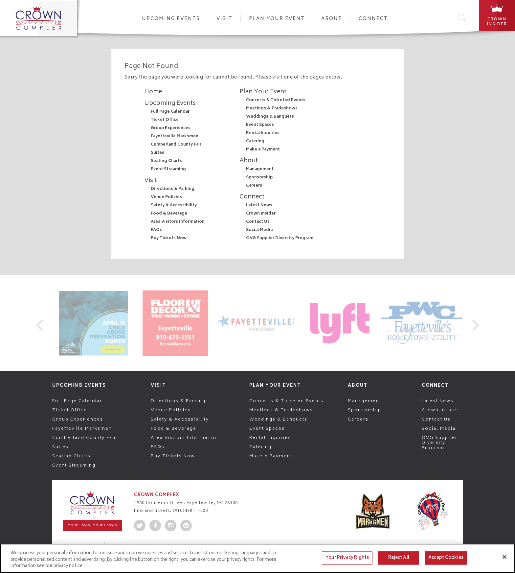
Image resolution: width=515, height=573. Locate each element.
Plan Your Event (277, 19)
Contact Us (258, 221)
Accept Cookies (445, 558)
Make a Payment (263, 149)
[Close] (504, 557)
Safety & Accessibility (174, 205)
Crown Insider (261, 213)
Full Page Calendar (170, 111)
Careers (254, 185)
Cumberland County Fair (176, 144)
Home (153, 92)
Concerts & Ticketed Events (275, 100)
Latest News (259, 205)
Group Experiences (170, 128)
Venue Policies (166, 197)
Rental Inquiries (263, 133)
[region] (257, 558)
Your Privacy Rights (347, 558)
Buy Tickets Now (169, 238)
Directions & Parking (172, 189)
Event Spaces (260, 125)
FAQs (156, 230)
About (331, 19)
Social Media (259, 230)
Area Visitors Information (178, 221)
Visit (224, 19)
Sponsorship (259, 177)
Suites (157, 152)
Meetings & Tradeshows (272, 108)
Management (260, 169)
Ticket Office (165, 120)
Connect (373, 19)
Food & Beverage (169, 213)
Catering (255, 141)
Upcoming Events (171, 19)
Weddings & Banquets (270, 116)
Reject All (398, 558)
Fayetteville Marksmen (174, 136)
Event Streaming (168, 169)
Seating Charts (166, 161)
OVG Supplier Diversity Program (279, 238)
